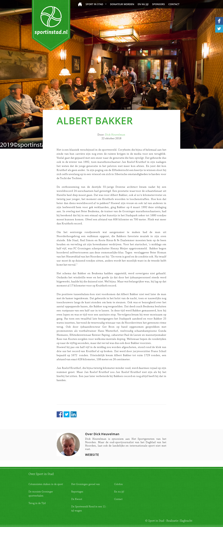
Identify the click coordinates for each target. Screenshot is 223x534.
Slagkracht (186, 521)
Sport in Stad (94, 4)
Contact (173, 4)
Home (80, 4)
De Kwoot (76, 499)
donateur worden (122, 4)
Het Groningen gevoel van (85, 484)
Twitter (67, 414)
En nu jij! (143, 4)
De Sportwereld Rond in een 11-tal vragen (88, 508)
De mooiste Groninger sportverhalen (40, 493)
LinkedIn (73, 414)
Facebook (60, 414)
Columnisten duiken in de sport (45, 484)
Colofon (118, 484)
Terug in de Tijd (37, 503)
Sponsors (158, 4)
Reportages (77, 491)
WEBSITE (92, 455)
